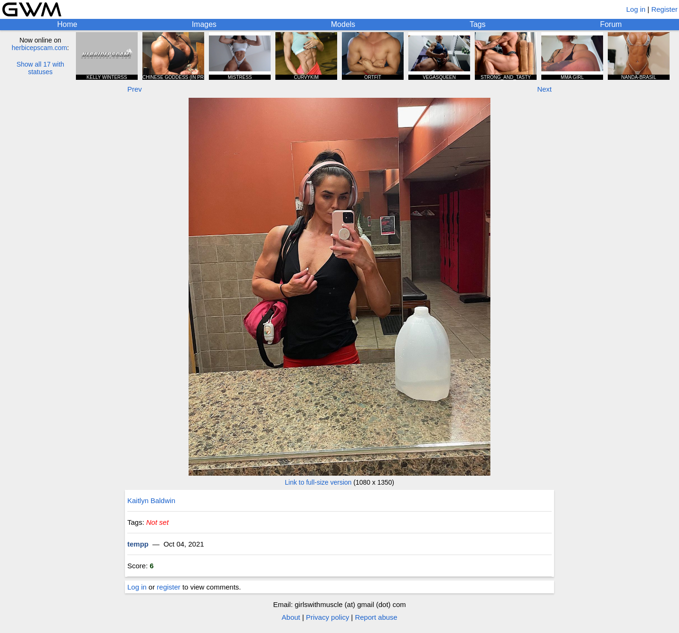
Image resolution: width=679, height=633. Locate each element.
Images (204, 24)
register (169, 587)
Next (544, 89)
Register (664, 9)
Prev (134, 89)
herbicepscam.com (39, 47)
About (291, 617)
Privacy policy (327, 617)
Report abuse (376, 617)
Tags (478, 24)
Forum (610, 24)
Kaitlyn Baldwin (151, 500)
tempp (138, 544)
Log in (636, 9)
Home (67, 24)
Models (343, 24)
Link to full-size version (318, 482)
